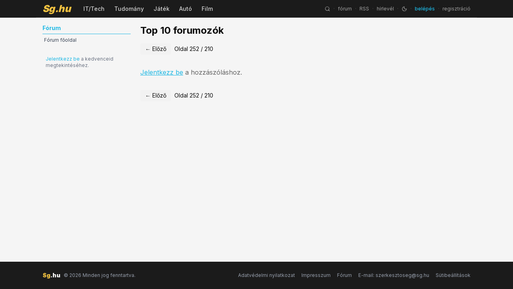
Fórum (344, 275)
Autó (185, 8)
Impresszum (316, 275)
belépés (425, 9)
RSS (364, 9)
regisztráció (456, 9)
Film (207, 8)
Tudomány (129, 8)
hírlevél (385, 9)
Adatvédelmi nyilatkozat (266, 275)
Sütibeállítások (453, 275)
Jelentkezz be (63, 59)
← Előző (155, 48)
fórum (345, 9)
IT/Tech (94, 8)
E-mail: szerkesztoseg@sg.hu (393, 275)
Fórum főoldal (60, 40)
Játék (161, 8)
